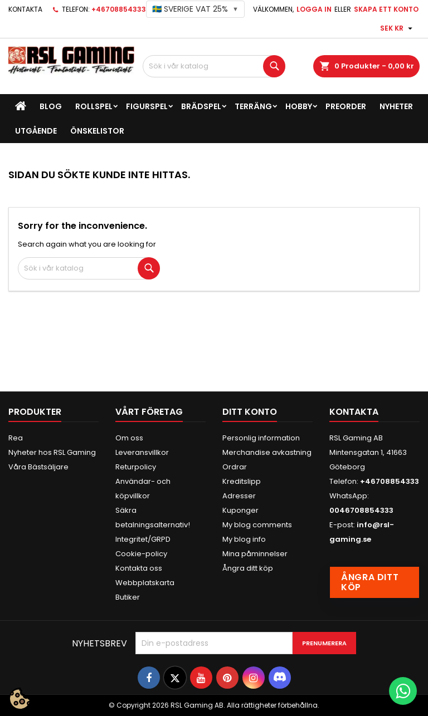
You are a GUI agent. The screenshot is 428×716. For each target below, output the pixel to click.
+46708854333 (118, 9)
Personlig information (261, 438)
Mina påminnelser (255, 553)
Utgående (36, 130)
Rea (15, 438)
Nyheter (396, 106)
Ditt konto (249, 411)
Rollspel (94, 106)
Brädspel (201, 106)
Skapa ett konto (386, 9)
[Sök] (214, 66)
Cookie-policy (141, 553)
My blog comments (257, 524)
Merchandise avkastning (267, 452)
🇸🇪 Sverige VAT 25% (195, 8)
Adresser (239, 496)
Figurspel (147, 106)
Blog (51, 106)
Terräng (253, 106)
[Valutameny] (397, 28)
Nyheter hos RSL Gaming (52, 452)
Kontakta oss (138, 568)
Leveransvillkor (142, 452)
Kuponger (240, 510)
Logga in (314, 9)
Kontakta (25, 9)
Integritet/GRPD (143, 539)
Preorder (345, 106)
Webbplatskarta (144, 582)
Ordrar (234, 467)
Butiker (127, 597)
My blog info (244, 539)
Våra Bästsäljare (38, 467)
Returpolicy (135, 467)
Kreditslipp (241, 481)
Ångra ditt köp (247, 568)
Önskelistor (97, 130)
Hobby (298, 106)
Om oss (129, 438)
